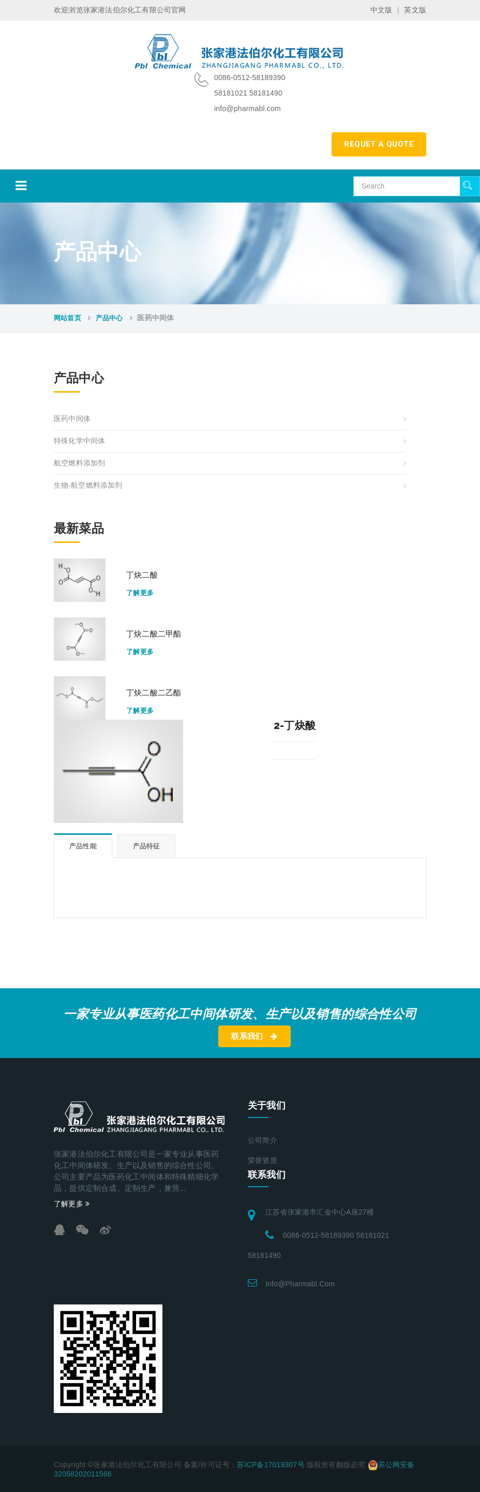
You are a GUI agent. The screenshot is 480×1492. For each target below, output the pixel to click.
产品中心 (109, 318)
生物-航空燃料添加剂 (88, 485)
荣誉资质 (262, 1160)
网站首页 (67, 318)
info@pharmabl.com (300, 1284)
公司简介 (262, 1140)
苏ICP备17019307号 (270, 1464)
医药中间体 (72, 419)
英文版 (415, 10)
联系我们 (254, 1036)
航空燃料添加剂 (79, 463)
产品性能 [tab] (83, 846)
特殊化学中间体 (79, 441)
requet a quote (379, 144)
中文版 (381, 10)
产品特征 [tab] (146, 846)
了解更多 (140, 593)
